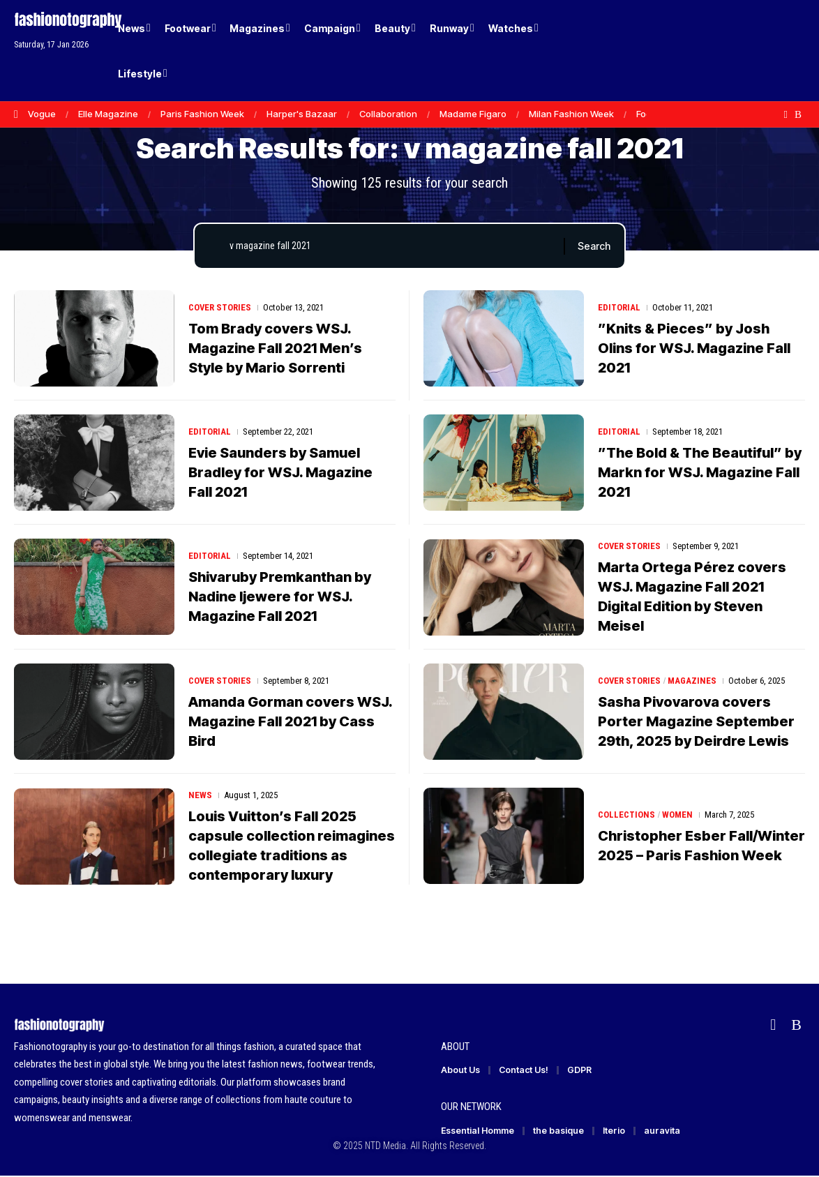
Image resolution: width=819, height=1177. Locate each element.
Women (677, 814)
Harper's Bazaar (301, 113)
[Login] (741, 50)
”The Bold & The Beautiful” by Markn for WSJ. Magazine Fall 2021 (700, 472)
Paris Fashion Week (202, 113)
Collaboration (388, 113)
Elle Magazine (108, 113)
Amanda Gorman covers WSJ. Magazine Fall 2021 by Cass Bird (290, 721)
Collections (626, 814)
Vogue (42, 113)
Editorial (619, 307)
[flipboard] (786, 114)
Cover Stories (220, 307)
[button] (770, 50)
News (200, 795)
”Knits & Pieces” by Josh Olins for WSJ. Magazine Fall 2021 (694, 348)
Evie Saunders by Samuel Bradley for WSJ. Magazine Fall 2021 (280, 472)
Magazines (692, 680)
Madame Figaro (472, 113)
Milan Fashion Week (571, 113)
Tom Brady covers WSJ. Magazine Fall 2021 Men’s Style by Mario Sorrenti (275, 348)
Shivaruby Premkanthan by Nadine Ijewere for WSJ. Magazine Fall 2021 (279, 596)
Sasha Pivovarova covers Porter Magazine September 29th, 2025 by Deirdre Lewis (696, 721)
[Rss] (798, 114)
